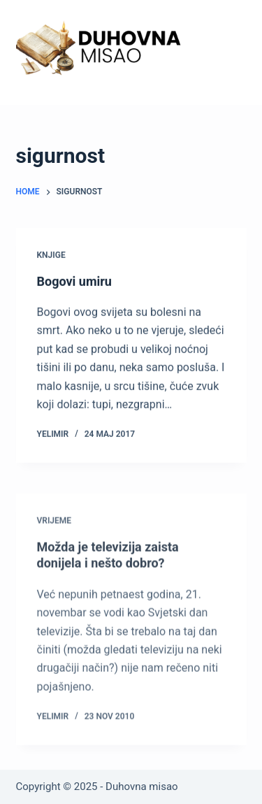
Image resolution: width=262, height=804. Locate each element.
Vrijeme (54, 525)
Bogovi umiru (74, 281)
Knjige (51, 255)
